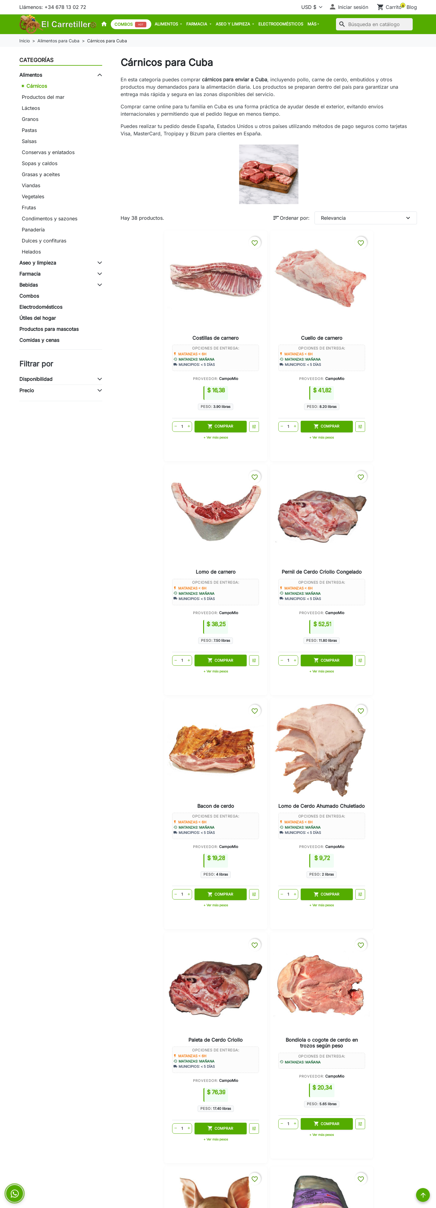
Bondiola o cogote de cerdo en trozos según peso (378, 515)
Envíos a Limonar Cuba (46, 1136)
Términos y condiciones (148, 1162)
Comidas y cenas (39, 340)
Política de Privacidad (146, 1145)
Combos (130, 24)
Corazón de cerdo (305, 716)
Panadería (33, 229)
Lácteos (31, 108)
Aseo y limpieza (233, 23)
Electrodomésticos (280, 23)
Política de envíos (141, 1110)
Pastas (29, 130)
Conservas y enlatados (48, 152)
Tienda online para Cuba (149, 945)
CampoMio (172, 343)
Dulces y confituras (44, 241)
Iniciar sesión (237, 1102)
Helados (31, 252)
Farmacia (197, 23)
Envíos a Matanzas (142, 957)
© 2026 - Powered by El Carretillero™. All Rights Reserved (218, 1199)
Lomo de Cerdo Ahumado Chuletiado (232, 512)
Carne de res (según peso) (377, 719)
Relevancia (366, 218)
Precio (26, 390)
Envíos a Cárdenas (142, 970)
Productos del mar (43, 97)
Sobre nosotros (138, 1119)
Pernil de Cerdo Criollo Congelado (378, 306)
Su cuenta (233, 1077)
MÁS (311, 23)
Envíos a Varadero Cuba (47, 1119)
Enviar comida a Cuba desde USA (58, 1153)
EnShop (245, 763)
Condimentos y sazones (49, 218)
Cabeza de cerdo (159, 716)
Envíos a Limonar (140, 976)
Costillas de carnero (159, 303)
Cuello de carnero (232, 303)
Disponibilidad (35, 379)
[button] (348, 7)
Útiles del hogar (37, 318)
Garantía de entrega (143, 1102)
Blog (412, 7)
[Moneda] (311, 7)
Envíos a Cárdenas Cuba (47, 1128)
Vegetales (33, 196)
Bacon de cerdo (159, 509)
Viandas (31, 185)
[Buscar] (374, 24)
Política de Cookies (143, 1153)
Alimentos (167, 23)
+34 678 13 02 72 (354, 1122)
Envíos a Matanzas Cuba (47, 1110)
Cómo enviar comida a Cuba (154, 951)
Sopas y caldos (39, 163)
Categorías (36, 60)
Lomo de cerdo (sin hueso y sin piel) (232, 719)
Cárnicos (36, 86)
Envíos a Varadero (142, 964)
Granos (30, 119)
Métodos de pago (141, 1128)
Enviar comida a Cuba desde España (62, 1145)
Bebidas (28, 285)
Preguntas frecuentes (43, 1162)
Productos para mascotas (49, 329)
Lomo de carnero (305, 303)
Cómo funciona (138, 1093)
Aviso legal (133, 1136)
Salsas (29, 141)
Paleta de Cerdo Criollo (305, 512)
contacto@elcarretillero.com (365, 1132)
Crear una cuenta (241, 1110)
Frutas (29, 207)
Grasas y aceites (41, 174)
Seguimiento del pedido (249, 1093)
